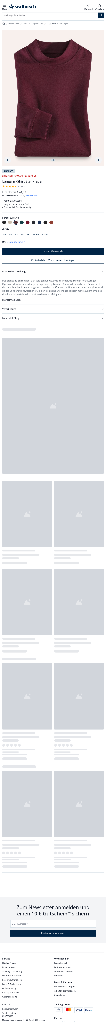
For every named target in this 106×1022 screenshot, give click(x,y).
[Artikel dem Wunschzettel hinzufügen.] (53, 260)
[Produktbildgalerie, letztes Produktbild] (7, 160)
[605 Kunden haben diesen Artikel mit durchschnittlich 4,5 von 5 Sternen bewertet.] (13, 186)
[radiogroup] (53, 220)
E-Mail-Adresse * (20, 923)
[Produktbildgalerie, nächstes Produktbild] (98, 160)
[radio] (4, 222)
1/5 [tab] (53, 160)
